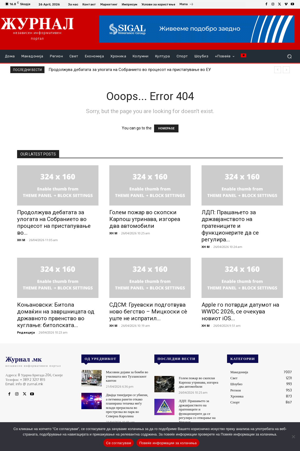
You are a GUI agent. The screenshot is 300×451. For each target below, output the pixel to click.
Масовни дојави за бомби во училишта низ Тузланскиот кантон (127, 376)
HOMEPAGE (166, 128)
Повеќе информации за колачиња (168, 443)
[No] (293, 436)
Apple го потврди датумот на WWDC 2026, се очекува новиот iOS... (240, 311)
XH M (21, 240)
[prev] (277, 69)
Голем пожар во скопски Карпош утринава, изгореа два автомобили (144, 219)
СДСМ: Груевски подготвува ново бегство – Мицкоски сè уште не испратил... (148, 311)
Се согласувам (118, 443)
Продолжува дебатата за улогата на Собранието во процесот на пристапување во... (54, 222)
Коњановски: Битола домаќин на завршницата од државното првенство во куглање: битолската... (55, 314)
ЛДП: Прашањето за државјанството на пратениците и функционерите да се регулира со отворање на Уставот (197, 411)
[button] (289, 56)
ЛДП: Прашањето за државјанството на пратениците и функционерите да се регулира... (230, 226)
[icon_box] (187, 5)
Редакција (26, 332)
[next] (286, 69)
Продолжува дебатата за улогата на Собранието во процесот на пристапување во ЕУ (130, 69)
